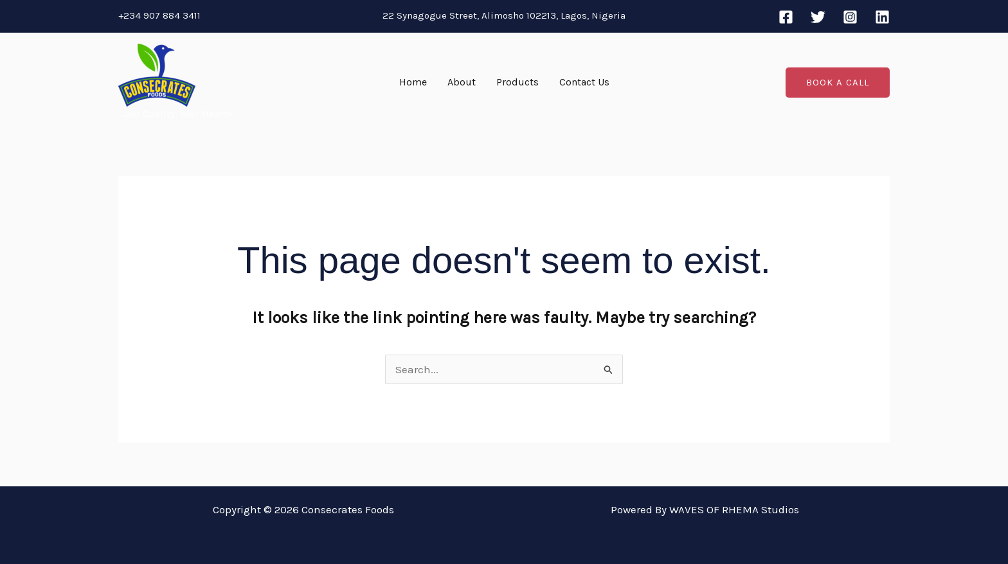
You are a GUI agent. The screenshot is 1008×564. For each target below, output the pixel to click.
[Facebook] (786, 17)
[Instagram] (850, 17)
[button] (838, 82)
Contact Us (584, 82)
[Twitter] (818, 17)
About (461, 82)
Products (517, 82)
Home (413, 82)
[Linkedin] (882, 17)
